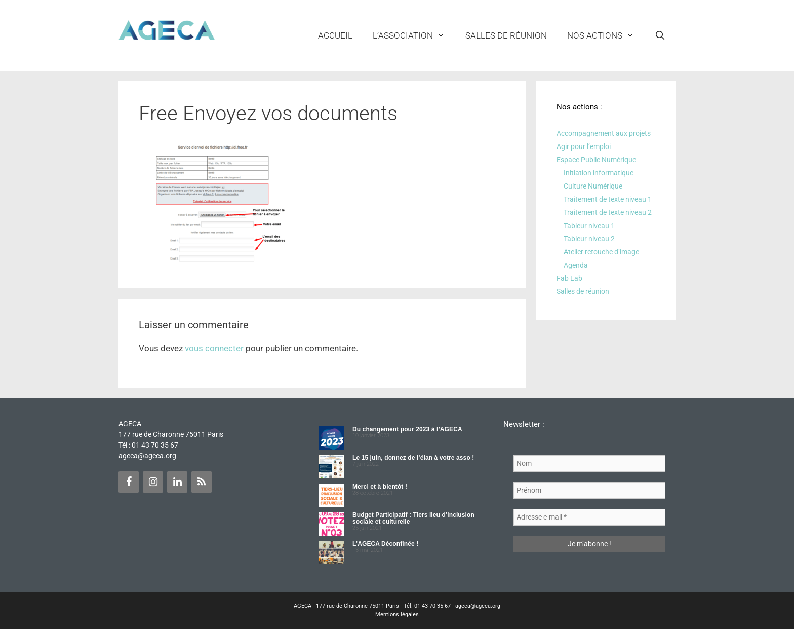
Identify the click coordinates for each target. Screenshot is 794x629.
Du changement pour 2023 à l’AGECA (407, 429)
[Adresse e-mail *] (589, 517)
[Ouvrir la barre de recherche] (660, 35)
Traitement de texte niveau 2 (608, 212)
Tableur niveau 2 (589, 239)
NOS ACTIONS (606, 35)
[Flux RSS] (201, 482)
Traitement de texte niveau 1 (608, 199)
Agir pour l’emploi (584, 146)
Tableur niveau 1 (589, 225)
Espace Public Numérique (596, 160)
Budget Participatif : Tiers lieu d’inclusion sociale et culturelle (413, 518)
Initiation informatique (598, 173)
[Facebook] (128, 482)
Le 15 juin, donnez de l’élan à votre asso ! (413, 457)
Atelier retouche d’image (601, 252)
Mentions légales (397, 614)
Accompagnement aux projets (604, 133)
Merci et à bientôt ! (379, 486)
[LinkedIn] (177, 482)
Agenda (576, 265)
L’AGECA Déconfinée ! (385, 543)
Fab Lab (569, 278)
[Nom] (589, 463)
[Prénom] (589, 490)
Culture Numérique (593, 186)
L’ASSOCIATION (414, 35)
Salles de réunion (506, 35)
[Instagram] (153, 482)
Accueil (335, 35)
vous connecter (214, 348)
